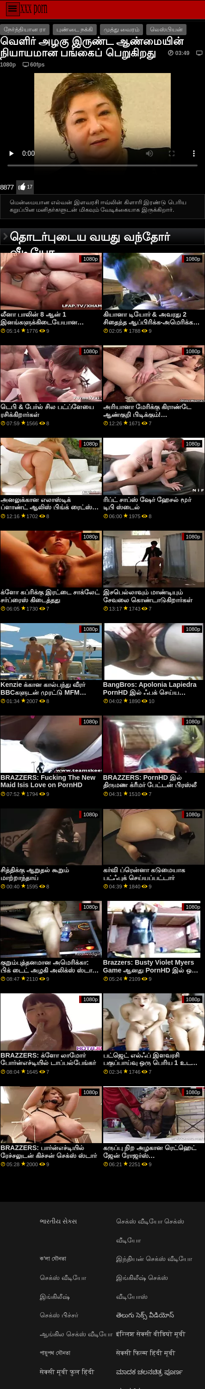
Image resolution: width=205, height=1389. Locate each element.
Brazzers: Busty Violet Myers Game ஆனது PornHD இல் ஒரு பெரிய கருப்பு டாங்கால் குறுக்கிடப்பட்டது (150, 974)
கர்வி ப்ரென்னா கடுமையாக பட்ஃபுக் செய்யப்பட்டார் (144, 873)
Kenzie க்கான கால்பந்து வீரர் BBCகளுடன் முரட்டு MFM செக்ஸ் (42, 692)
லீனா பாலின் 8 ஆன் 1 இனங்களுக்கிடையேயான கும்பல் (38, 322)
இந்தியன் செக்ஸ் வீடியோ (154, 1258)
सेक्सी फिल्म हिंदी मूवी (145, 1353)
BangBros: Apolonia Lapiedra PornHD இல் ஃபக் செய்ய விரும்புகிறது (150, 692)
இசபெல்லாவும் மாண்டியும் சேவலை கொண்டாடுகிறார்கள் (148, 596)
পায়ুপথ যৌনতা (55, 1353)
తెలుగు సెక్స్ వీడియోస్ (145, 1315)
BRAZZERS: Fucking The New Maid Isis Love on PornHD (47, 781)
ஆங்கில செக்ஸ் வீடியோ (76, 1334)
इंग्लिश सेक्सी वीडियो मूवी (151, 1334)
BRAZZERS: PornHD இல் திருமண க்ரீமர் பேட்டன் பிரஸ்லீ (150, 781)
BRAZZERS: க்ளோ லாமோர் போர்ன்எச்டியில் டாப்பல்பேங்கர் (48, 1059)
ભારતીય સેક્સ (58, 1221)
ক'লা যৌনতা (53, 1258)
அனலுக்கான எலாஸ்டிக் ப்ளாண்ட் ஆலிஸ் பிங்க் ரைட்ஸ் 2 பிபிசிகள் (49, 507)
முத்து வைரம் (121, 29)
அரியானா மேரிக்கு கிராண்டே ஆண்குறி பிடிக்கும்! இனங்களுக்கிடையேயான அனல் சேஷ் (152, 418)
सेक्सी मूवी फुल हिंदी (67, 1372)
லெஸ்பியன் (166, 29)
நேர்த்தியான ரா (25, 29)
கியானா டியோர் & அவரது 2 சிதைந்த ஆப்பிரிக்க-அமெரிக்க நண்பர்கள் (148, 322)
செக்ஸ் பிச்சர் (59, 1315)
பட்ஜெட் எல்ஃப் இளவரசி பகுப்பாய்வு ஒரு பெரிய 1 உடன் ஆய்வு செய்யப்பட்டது (150, 1063)
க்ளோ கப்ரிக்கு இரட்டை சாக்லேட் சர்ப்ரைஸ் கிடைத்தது (49, 596)
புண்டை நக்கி (74, 29)
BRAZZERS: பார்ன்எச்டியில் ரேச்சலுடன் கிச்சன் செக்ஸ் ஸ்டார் (48, 1151)
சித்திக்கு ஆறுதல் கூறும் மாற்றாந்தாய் (34, 873)
